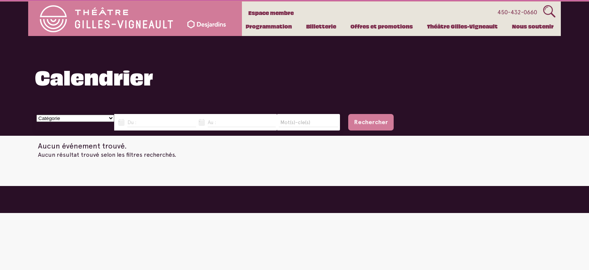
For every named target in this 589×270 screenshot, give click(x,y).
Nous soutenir (533, 26)
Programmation (269, 26)
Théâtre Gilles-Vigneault (462, 26)
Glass (549, 11)
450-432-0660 (517, 12)
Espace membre (271, 12)
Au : (212, 122)
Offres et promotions (381, 26)
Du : (131, 122)
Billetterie (321, 26)
